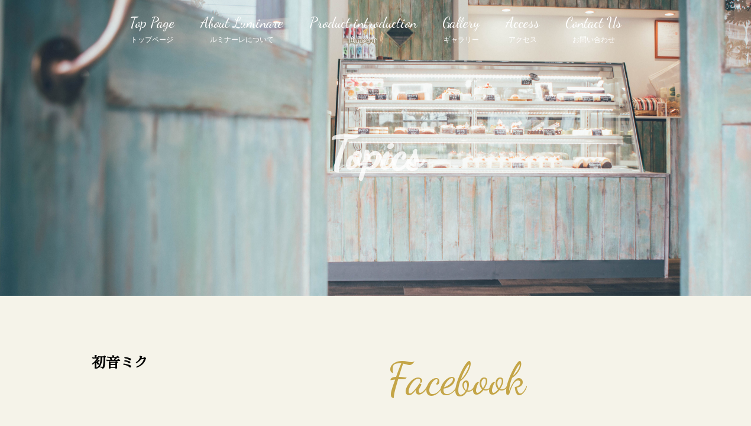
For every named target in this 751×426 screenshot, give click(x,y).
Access (522, 30)
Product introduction (363, 30)
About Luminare (241, 30)
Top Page (152, 30)
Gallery (461, 30)
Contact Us (593, 30)
